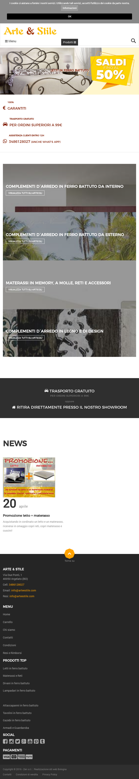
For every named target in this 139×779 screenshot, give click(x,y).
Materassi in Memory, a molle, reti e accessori (58, 283)
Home (6, 614)
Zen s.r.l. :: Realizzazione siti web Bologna (45, 769)
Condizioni (9, 645)
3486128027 (19, 142)
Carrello (8, 622)
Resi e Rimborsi (12, 653)
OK (69, 16)
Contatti (8, 637)
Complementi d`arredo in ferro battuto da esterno (65, 234)
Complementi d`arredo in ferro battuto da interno (64, 186)
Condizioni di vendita (27, 774)
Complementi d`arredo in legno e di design (54, 331)
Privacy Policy (49, 774)
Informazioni (69, 8)
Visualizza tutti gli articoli (25, 193)
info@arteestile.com (23, 590)
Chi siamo (9, 630)
